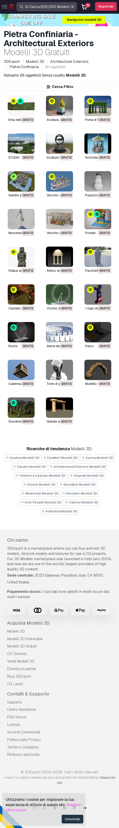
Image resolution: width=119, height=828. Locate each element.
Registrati (106, 6)
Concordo (72, 819)
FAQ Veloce (16, 717)
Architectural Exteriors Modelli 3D (78, 467)
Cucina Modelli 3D (97, 458)
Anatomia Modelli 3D (59, 511)
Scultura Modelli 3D (22, 458)
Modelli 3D (16, 631)
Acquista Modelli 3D (28, 623)
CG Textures (17, 653)
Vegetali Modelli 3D (87, 476)
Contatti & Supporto (28, 694)
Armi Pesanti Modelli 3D (41, 502)
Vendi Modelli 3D (21, 661)
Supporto (14, 702)
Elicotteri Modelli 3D (80, 493)
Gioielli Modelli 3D (39, 484)
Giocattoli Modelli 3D (78, 484)
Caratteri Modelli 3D (60, 458)
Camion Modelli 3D (82, 502)
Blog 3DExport (19, 676)
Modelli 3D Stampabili (25, 638)
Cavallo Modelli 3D (29, 467)
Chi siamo (17, 540)
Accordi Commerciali (23, 732)
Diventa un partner (22, 668)
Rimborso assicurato (23, 754)
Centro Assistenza (21, 709)
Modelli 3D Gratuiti (22, 646)
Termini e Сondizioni (22, 747)
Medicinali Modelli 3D (40, 493)
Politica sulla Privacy (24, 739)
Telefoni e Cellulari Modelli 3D (40, 476)
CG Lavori (15, 684)
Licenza (13, 724)
